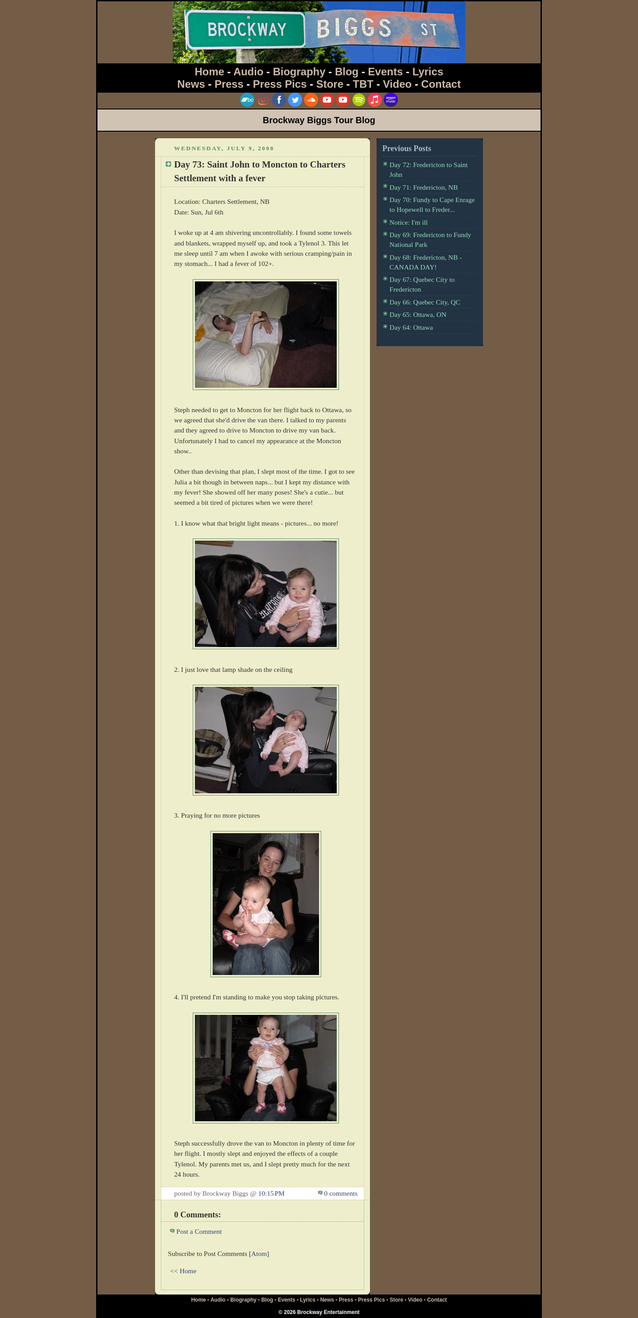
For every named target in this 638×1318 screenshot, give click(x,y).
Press (228, 84)
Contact (441, 84)
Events (385, 72)
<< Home (183, 1271)
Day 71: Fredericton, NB (423, 187)
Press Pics (280, 84)
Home (210, 72)
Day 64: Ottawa (411, 327)
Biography (299, 72)
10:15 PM (271, 1193)
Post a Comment (199, 1231)
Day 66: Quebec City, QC (424, 302)
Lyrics (427, 72)
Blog (346, 72)
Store (329, 84)
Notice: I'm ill (408, 222)
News (191, 84)
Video (397, 84)
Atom (259, 1253)
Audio (248, 72)
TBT (363, 84)
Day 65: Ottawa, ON (417, 314)
